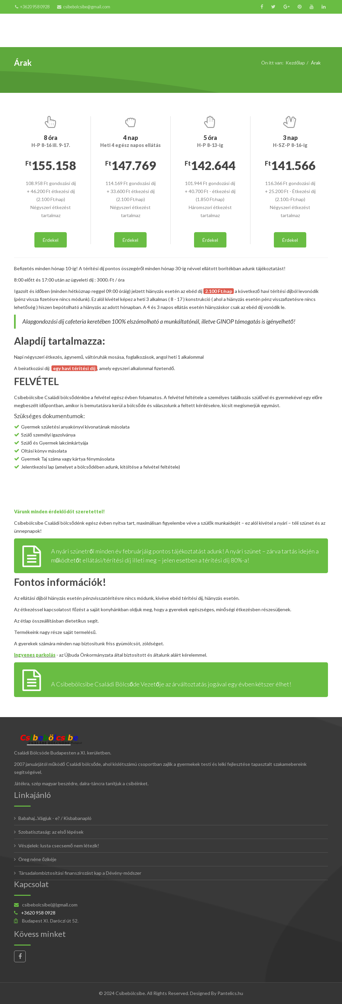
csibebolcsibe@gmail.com (86, 6)
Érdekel (50, 240)
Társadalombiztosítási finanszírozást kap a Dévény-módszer (79, 873)
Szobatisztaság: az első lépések (50, 832)
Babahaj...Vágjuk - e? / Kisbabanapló (55, 818)
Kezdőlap (295, 62)
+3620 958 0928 (34, 6)
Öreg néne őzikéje (37, 859)
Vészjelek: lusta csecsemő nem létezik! (58, 845)
